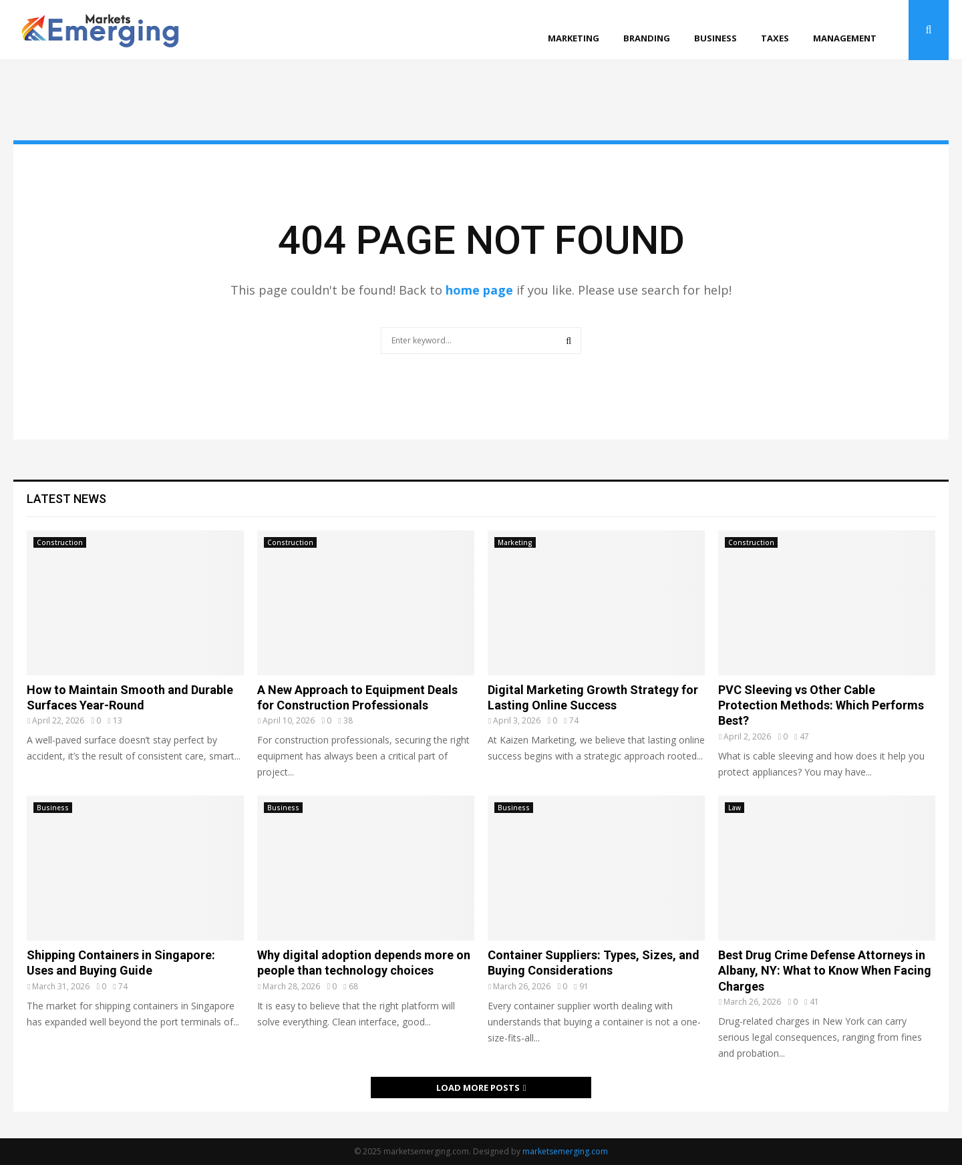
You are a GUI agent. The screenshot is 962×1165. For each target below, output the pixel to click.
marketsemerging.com (565, 1151)
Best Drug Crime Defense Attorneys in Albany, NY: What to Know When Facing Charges (824, 970)
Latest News (66, 499)
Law (734, 807)
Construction (60, 542)
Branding (646, 38)
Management (844, 38)
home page (479, 290)
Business (715, 38)
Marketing (573, 38)
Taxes (775, 38)
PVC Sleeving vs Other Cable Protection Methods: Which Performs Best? (821, 705)
